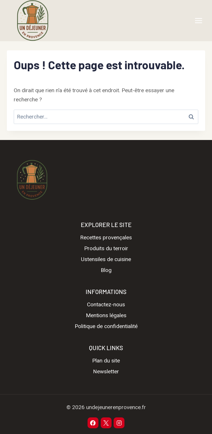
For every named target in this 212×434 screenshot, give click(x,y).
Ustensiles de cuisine (106, 259)
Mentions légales (106, 315)
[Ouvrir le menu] (198, 20)
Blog (106, 270)
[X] (106, 422)
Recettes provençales (106, 237)
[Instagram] (119, 422)
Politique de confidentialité (106, 326)
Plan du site (106, 360)
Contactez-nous (106, 304)
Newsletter (106, 371)
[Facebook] (93, 422)
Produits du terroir (106, 248)
